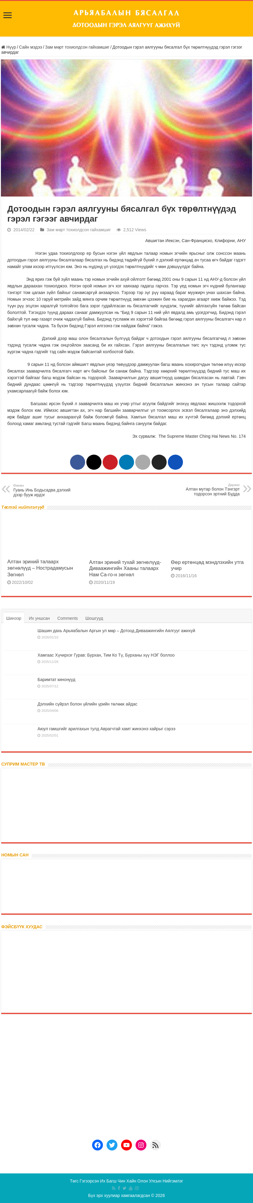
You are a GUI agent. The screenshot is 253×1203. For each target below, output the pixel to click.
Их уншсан (39, 618)
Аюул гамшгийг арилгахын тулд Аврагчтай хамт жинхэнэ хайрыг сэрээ (106, 728)
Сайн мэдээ (30, 47)
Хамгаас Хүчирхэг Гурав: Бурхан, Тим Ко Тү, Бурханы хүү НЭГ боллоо (106, 655)
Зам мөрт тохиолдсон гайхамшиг (77, 47)
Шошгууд (94, 618)
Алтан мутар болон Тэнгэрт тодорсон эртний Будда (209, 489)
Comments (67, 618)
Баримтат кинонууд (56, 679)
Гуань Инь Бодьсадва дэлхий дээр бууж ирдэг (44, 490)
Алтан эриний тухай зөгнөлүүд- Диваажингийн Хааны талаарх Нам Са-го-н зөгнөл (125, 568)
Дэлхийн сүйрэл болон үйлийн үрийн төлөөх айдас (87, 704)
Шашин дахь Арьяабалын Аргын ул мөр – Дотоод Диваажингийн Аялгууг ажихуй (116, 630)
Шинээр (13, 618)
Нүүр (8, 47)
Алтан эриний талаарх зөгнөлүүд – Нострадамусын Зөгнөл (40, 568)
